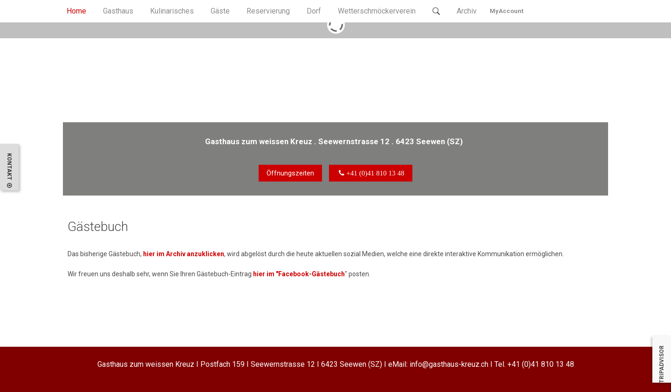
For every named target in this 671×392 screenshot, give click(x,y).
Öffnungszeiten (290, 173)
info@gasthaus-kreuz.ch (449, 364)
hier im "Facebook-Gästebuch (299, 274)
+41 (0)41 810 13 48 (540, 364)
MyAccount (506, 10)
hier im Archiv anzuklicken (183, 254)
